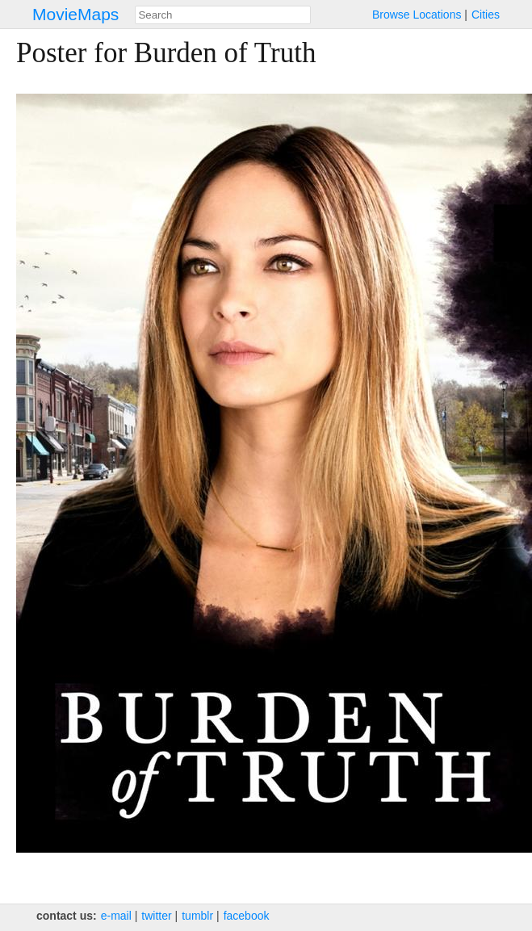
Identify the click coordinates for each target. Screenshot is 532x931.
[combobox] (223, 15)
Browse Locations (417, 14)
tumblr (197, 915)
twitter (156, 915)
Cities (485, 14)
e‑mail (116, 915)
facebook (247, 915)
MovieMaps (75, 14)
